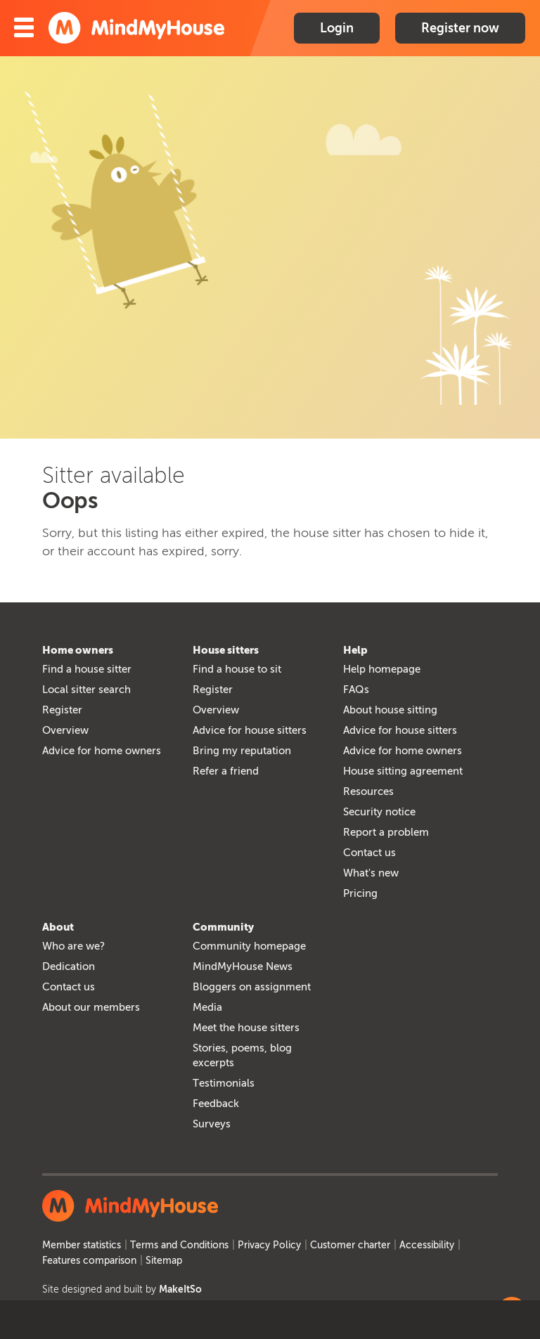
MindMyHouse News (242, 966)
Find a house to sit (237, 669)
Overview (65, 730)
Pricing (360, 893)
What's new (371, 873)
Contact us (369, 852)
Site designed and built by (122, 1289)
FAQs (356, 689)
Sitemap (164, 1261)
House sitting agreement (403, 771)
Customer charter (350, 1245)
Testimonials (224, 1083)
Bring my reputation (242, 750)
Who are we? (73, 946)
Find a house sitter (86, 669)
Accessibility (426, 1245)
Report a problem (386, 832)
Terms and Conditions (179, 1245)
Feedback (216, 1103)
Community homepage (249, 946)
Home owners (77, 650)
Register (62, 710)
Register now (460, 28)
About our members (91, 1007)
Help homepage (381, 669)
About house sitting (390, 710)
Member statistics (81, 1245)
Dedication (68, 966)
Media (207, 1007)
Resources (368, 791)
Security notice (379, 812)
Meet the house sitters (246, 1027)
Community (223, 927)
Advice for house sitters (250, 730)
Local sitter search (86, 689)
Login (337, 28)
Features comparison (89, 1261)
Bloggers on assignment (252, 987)
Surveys (212, 1124)
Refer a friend (226, 771)
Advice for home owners (101, 750)
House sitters (226, 650)
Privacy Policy (269, 1245)
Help (355, 650)
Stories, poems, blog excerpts (242, 1055)
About (58, 927)
